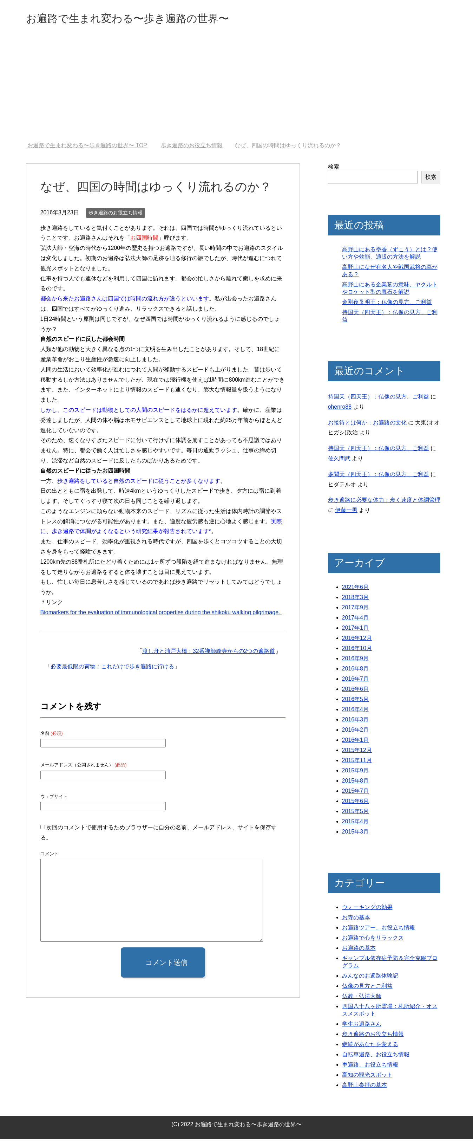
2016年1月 (355, 742)
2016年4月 (355, 711)
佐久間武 (339, 460)
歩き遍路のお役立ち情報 (115, 214)
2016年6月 (355, 691)
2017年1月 (355, 630)
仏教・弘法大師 (361, 998)
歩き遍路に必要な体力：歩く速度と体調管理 (384, 502)
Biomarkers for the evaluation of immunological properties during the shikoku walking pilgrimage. (161, 614)
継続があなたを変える (370, 1046)
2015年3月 (355, 833)
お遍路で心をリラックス (373, 939)
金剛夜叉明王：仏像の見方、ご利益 (387, 304)
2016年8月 (355, 670)
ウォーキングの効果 (367, 909)
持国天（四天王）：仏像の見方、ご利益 (378, 398)
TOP (87, 147)
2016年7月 (355, 680)
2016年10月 (357, 650)
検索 (333, 168)
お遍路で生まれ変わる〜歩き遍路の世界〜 (147, 19)
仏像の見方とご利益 (367, 988)
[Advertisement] (236, 91)
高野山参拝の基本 (364, 1087)
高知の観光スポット (367, 1077)
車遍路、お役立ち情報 (370, 1066)
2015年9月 (355, 772)
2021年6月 (355, 589)
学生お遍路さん (361, 1026)
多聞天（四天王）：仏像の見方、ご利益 (378, 476)
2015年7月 (355, 793)
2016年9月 (355, 660)
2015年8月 (355, 782)
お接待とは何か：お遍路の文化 (367, 424)
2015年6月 (355, 803)
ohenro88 (340, 408)
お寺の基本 (356, 919)
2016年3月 (355, 721)
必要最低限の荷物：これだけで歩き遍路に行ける (112, 668)
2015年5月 (355, 813)
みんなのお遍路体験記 (370, 977)
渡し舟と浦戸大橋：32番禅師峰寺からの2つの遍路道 (208, 653)
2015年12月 (357, 752)
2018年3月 (355, 599)
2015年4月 (355, 823)
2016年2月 (355, 731)
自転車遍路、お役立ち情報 (375, 1056)
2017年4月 (355, 619)
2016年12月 (357, 640)
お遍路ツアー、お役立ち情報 (378, 929)
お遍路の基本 (359, 950)
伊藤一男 (346, 512)
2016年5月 (355, 701)
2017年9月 (355, 609)
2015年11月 (357, 762)
